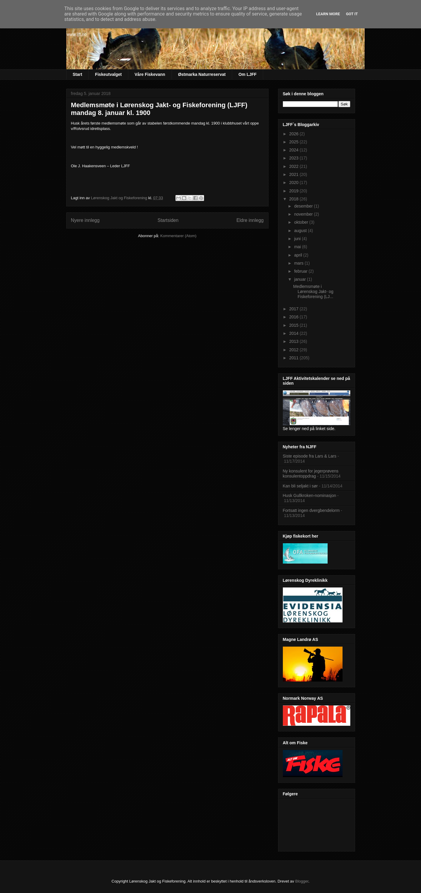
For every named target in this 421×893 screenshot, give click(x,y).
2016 (294, 316)
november (304, 214)
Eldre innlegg (249, 220)
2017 (294, 308)
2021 (294, 174)
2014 (294, 333)
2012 (294, 349)
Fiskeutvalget (108, 74)
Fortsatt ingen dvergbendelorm (311, 510)
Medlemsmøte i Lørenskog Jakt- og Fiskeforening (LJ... (313, 291)
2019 (294, 190)
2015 (294, 325)
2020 (294, 182)
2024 (294, 150)
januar (300, 279)
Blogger (301, 881)
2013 (294, 341)
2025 (294, 141)
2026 (294, 133)
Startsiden (168, 220)
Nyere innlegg (85, 220)
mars (299, 263)
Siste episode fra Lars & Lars (310, 456)
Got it (352, 14)
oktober (301, 222)
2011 (294, 357)
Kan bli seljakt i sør (300, 486)
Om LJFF (247, 74)
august (301, 230)
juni (298, 238)
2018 (294, 199)
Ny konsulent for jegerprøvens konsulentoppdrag (311, 473)
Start (77, 74)
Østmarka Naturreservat (202, 74)
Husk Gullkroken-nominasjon (309, 495)
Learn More (328, 14)
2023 (294, 158)
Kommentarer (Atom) (178, 236)
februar (301, 271)
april (298, 255)
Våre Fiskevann (150, 74)
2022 (294, 166)
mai (298, 246)
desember (304, 206)
